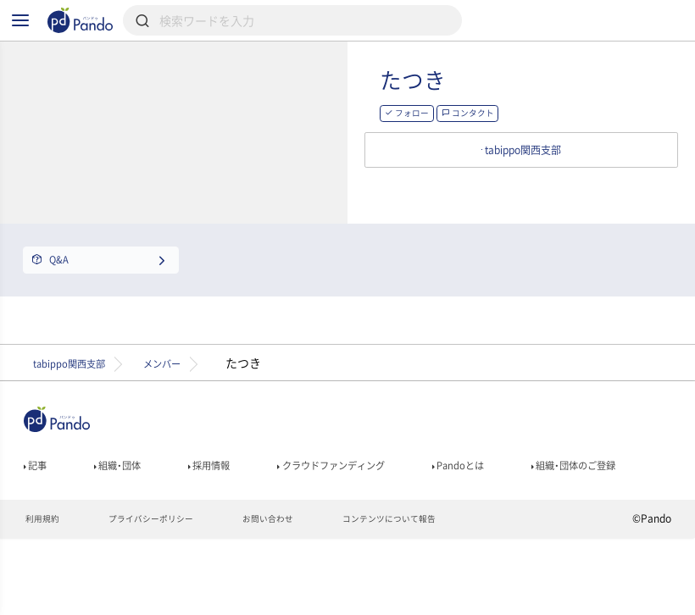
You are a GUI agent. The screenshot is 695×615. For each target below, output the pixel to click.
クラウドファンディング (377, 510)
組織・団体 (130, 510)
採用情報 (234, 510)
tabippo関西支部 (81, 403)
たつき (483, 106)
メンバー (198, 403)
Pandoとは (525, 510)
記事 (38, 510)
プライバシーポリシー (166, 594)
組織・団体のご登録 (77, 534)
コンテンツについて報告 (434, 594)
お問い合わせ (298, 594)
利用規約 (45, 594)
